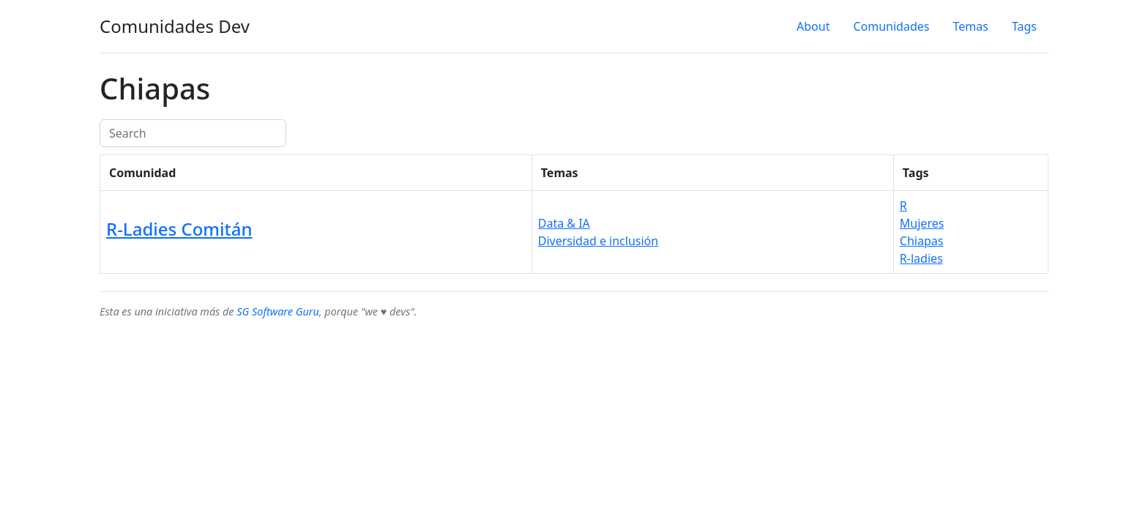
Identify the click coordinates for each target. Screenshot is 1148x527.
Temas (970, 26)
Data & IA (564, 223)
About (813, 26)
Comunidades (891, 26)
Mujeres (922, 223)
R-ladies (921, 258)
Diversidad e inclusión (598, 241)
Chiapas (922, 241)
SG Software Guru (277, 311)
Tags (1024, 26)
